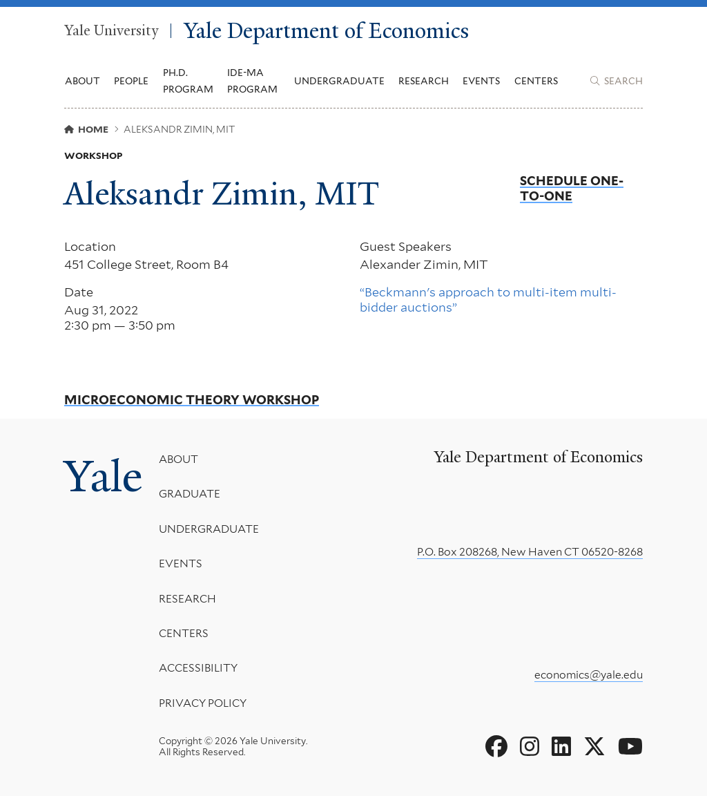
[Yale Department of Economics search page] (616, 81)
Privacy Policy (202, 703)
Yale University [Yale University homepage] (111, 31)
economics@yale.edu (588, 674)
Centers (536, 80)
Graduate (189, 494)
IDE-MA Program (252, 81)
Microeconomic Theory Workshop (191, 400)
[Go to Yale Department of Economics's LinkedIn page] (561, 747)
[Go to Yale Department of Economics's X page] (594, 747)
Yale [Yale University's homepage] (103, 476)
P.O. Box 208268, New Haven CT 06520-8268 (530, 551)
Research (187, 598)
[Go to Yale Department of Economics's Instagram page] (529, 747)
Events (481, 80)
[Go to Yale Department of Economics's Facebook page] (496, 747)
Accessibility (198, 668)
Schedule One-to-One (571, 188)
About (178, 459)
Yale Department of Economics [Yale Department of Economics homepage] (326, 30)
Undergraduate (209, 529)
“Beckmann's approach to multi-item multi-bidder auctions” (488, 299)
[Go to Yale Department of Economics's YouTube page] (630, 747)
